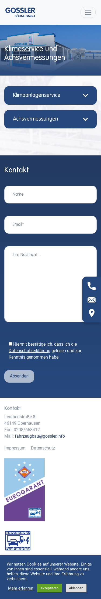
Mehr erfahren (20, 588)
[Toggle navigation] (88, 12)
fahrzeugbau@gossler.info (40, 436)
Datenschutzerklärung (29, 350)
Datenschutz (43, 448)
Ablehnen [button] (76, 588)
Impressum (15, 448)
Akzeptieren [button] (49, 588)
